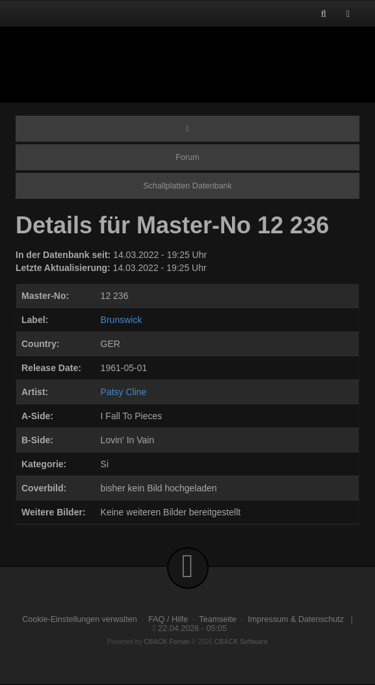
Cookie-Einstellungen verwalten (79, 619)
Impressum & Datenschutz (296, 619)
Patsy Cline (124, 392)
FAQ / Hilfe (168, 619)
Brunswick (121, 320)
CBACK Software (241, 641)
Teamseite (217, 619)
